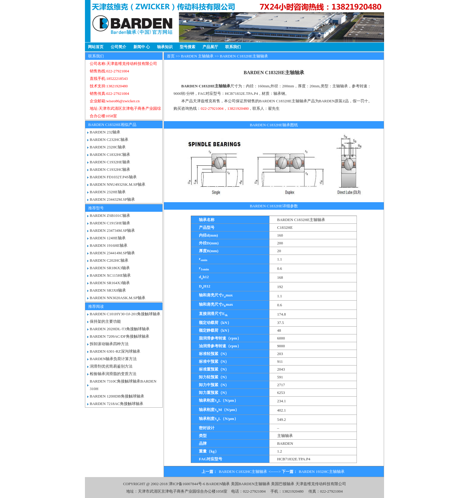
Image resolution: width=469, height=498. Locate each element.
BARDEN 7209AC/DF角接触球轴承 (119, 336)
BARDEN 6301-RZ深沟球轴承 (115, 351)
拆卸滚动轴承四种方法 (109, 344)
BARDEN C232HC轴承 (109, 139)
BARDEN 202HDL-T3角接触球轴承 (120, 329)
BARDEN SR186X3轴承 (110, 268)
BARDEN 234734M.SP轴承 (112, 230)
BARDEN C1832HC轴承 (110, 154)
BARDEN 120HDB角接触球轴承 (117, 396)
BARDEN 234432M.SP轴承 (112, 199)
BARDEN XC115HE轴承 (110, 275)
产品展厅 (210, 47)
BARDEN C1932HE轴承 (110, 162)
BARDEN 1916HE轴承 (108, 245)
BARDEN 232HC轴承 (108, 147)
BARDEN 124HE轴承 (108, 238)
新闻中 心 (141, 47)
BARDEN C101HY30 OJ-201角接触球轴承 (125, 314)
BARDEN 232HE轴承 (108, 192)
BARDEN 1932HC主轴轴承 (322, 471)
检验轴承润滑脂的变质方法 (113, 373)
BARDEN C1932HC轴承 (110, 169)
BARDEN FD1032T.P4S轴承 (113, 177)
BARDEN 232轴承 (105, 132)
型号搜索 (187, 47)
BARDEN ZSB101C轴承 (110, 215)
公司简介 (118, 47)
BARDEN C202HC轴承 (109, 260)
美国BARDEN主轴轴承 (250, 484)
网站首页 (95, 47)
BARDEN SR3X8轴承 (108, 290)
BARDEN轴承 (218, 484)
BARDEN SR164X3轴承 (110, 283)
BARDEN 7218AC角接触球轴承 (116, 403)
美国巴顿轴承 (282, 484)
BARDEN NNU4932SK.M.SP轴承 (117, 184)
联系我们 (233, 47)
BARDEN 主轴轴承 (197, 56)
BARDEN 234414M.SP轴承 (112, 253)
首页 (171, 56)
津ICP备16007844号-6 (187, 484)
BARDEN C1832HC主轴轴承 (243, 471)
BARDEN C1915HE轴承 (110, 223)
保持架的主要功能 (105, 321)
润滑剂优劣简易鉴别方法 (111, 366)
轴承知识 (165, 47)
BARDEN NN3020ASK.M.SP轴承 (117, 298)
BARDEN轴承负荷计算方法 (113, 359)
